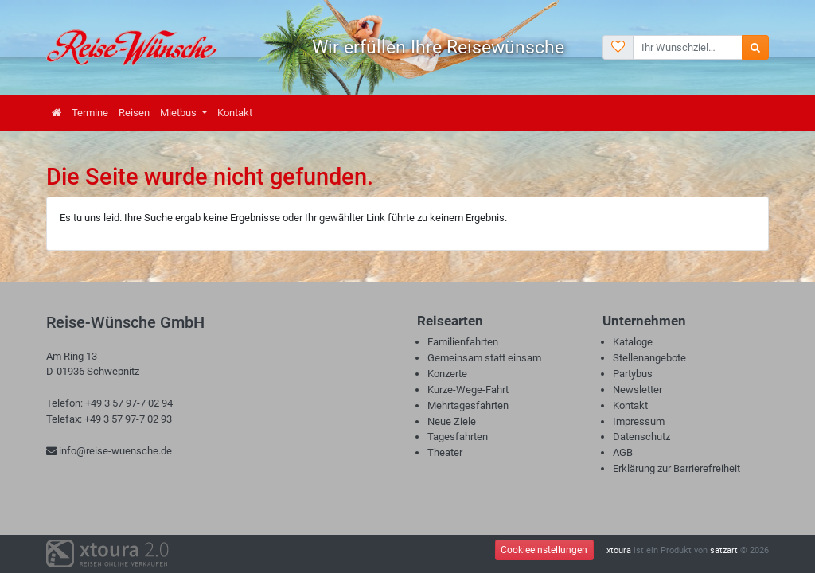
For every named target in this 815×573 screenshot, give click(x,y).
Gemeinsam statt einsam (484, 358)
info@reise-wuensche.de (109, 451)
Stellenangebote (649, 358)
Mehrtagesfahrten (468, 405)
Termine (90, 113)
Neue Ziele (451, 421)
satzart (724, 550)
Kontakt (234, 113)
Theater (444, 452)
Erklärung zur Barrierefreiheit (676, 468)
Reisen (134, 113)
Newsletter (637, 390)
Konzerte (447, 374)
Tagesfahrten (457, 436)
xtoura (618, 550)
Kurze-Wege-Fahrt (468, 390)
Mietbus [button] (179, 113)
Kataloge (633, 342)
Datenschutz (641, 436)
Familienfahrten (462, 342)
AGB (623, 452)
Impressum (639, 421)
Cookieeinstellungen (544, 549)
